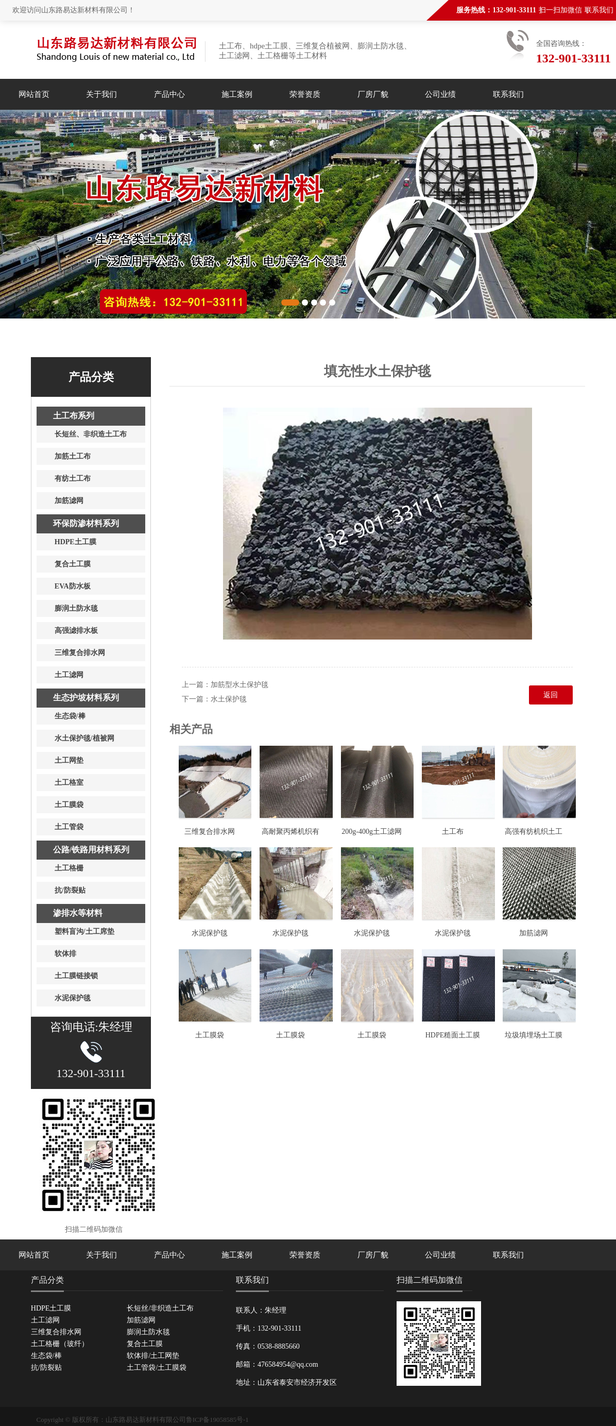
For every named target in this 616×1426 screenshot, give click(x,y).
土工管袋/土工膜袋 (156, 1367)
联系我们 (599, 10)
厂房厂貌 (372, 94)
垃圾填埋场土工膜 (533, 1035)
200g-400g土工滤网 (371, 831)
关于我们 (101, 94)
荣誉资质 (304, 94)
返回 (550, 695)
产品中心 (169, 94)
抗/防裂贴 (46, 1367)
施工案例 (236, 94)
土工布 (453, 831)
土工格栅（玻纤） (60, 1344)
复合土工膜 (145, 1344)
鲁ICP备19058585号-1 (217, 1419)
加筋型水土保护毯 (239, 685)
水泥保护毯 (210, 933)
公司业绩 (440, 94)
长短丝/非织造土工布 (160, 1308)
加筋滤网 (533, 933)
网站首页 (34, 94)
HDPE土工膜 (51, 1308)
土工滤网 (45, 1320)
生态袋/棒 (46, 1356)
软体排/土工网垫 (153, 1356)
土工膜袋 (209, 1035)
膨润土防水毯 (148, 1332)
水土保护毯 (229, 699)
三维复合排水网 (209, 831)
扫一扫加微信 (560, 10)
